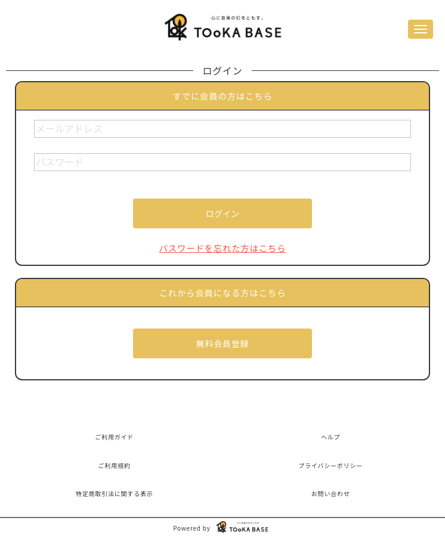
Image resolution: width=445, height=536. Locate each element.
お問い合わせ (330, 493)
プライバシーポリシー (330, 465)
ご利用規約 (114, 465)
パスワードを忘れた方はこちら (222, 247)
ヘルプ (330, 436)
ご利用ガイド (114, 436)
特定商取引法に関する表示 (114, 493)
